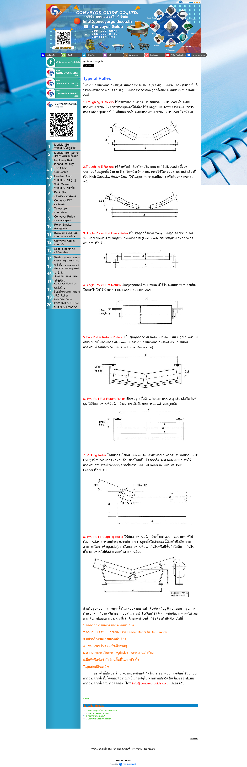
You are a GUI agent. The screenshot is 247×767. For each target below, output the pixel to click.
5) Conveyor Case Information (98, 719)
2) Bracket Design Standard (97, 713)
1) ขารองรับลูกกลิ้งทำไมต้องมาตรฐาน (101, 711)
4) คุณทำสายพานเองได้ (95, 716)
